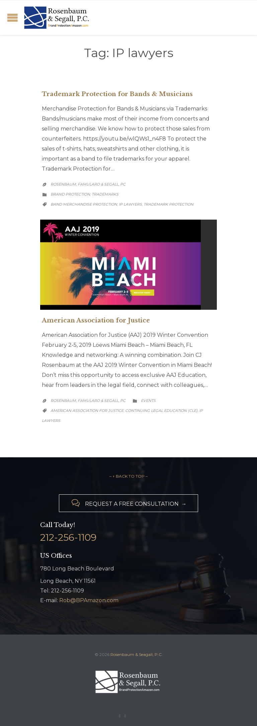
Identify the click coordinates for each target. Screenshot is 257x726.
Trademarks (105, 194)
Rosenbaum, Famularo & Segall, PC (88, 184)
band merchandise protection (84, 204)
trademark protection (168, 204)
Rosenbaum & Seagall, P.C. (136, 654)
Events (148, 400)
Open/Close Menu (12, 17)
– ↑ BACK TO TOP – (128, 476)
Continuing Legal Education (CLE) (161, 410)
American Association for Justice (96, 320)
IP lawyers (130, 204)
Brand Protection (70, 194)
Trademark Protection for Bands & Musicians (117, 94)
